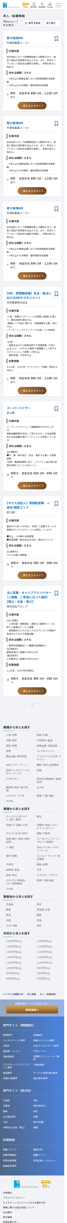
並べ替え (51, 23)
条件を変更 (34, 23)
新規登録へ (32, 1010)
